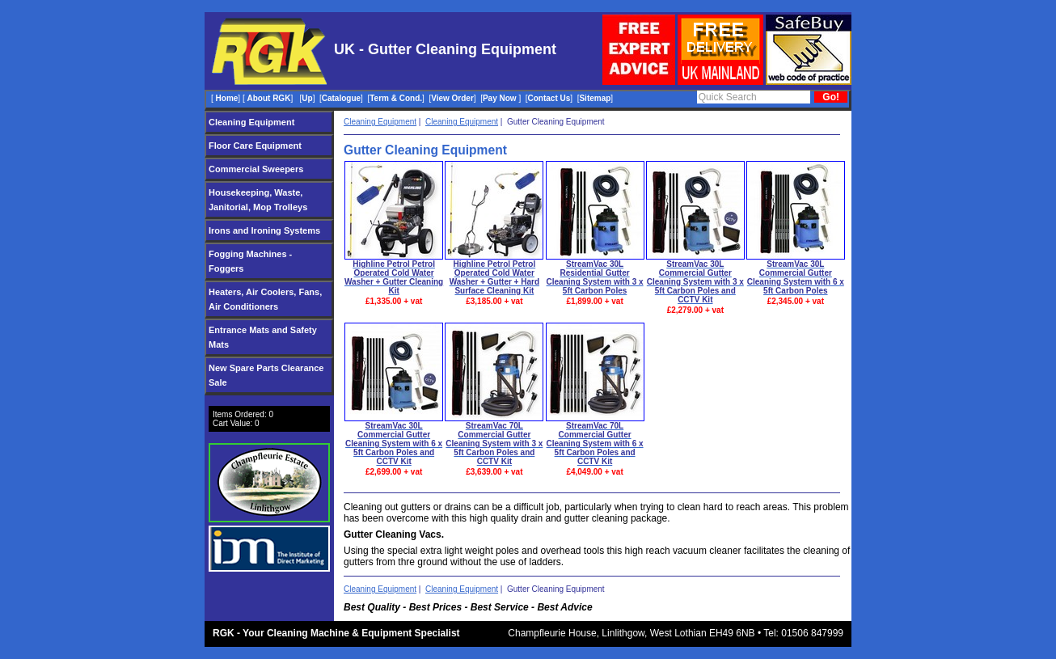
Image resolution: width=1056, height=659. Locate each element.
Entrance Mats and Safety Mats (263, 337)
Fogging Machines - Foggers (250, 261)
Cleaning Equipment (251, 122)
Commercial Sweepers (256, 169)
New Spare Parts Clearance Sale (266, 375)
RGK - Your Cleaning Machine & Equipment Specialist (336, 633)
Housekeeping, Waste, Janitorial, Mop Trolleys (258, 200)
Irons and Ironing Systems (264, 230)
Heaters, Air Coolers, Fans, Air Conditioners (265, 299)
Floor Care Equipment (255, 145)
